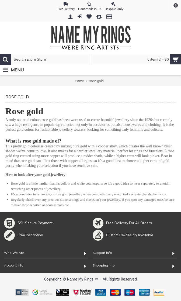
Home (79, 81)
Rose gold (96, 81)
